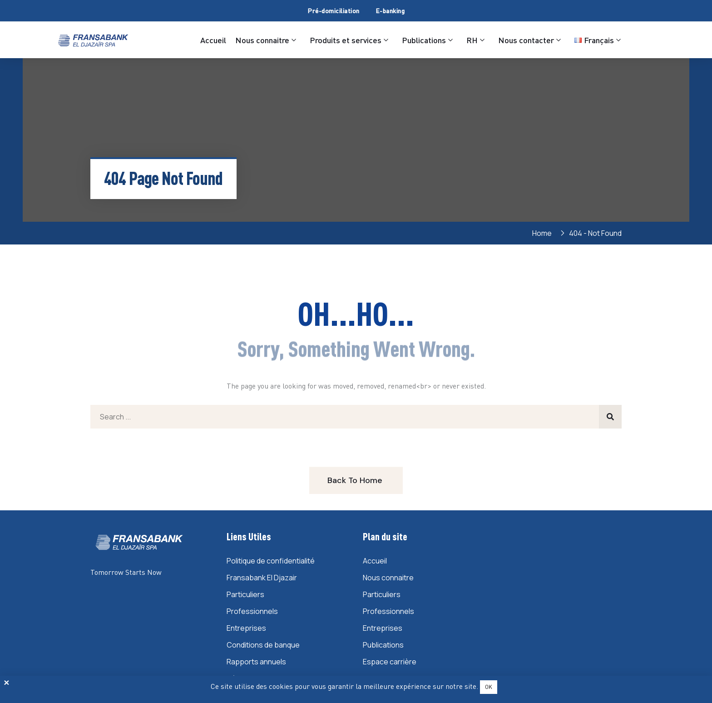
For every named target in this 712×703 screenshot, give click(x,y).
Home (543, 233)
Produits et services (345, 40)
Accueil (213, 40)
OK (488, 686)
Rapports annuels (256, 662)
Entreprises (246, 628)
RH (472, 40)
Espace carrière (389, 662)
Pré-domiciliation (333, 11)
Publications (424, 40)
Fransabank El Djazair (262, 578)
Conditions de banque (263, 645)
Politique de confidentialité (271, 561)
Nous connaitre (262, 40)
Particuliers (245, 594)
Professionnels (252, 611)
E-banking (390, 11)
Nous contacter (526, 40)
